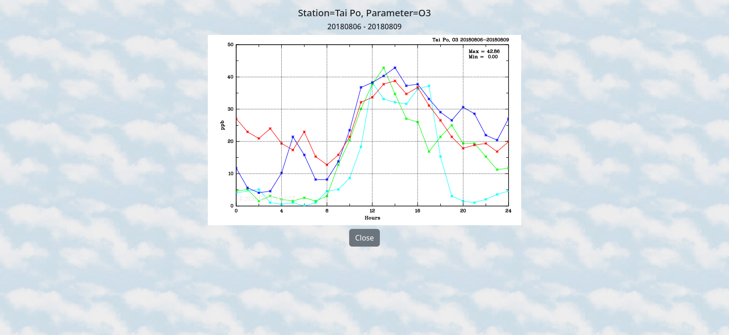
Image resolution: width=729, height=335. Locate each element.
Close (364, 238)
